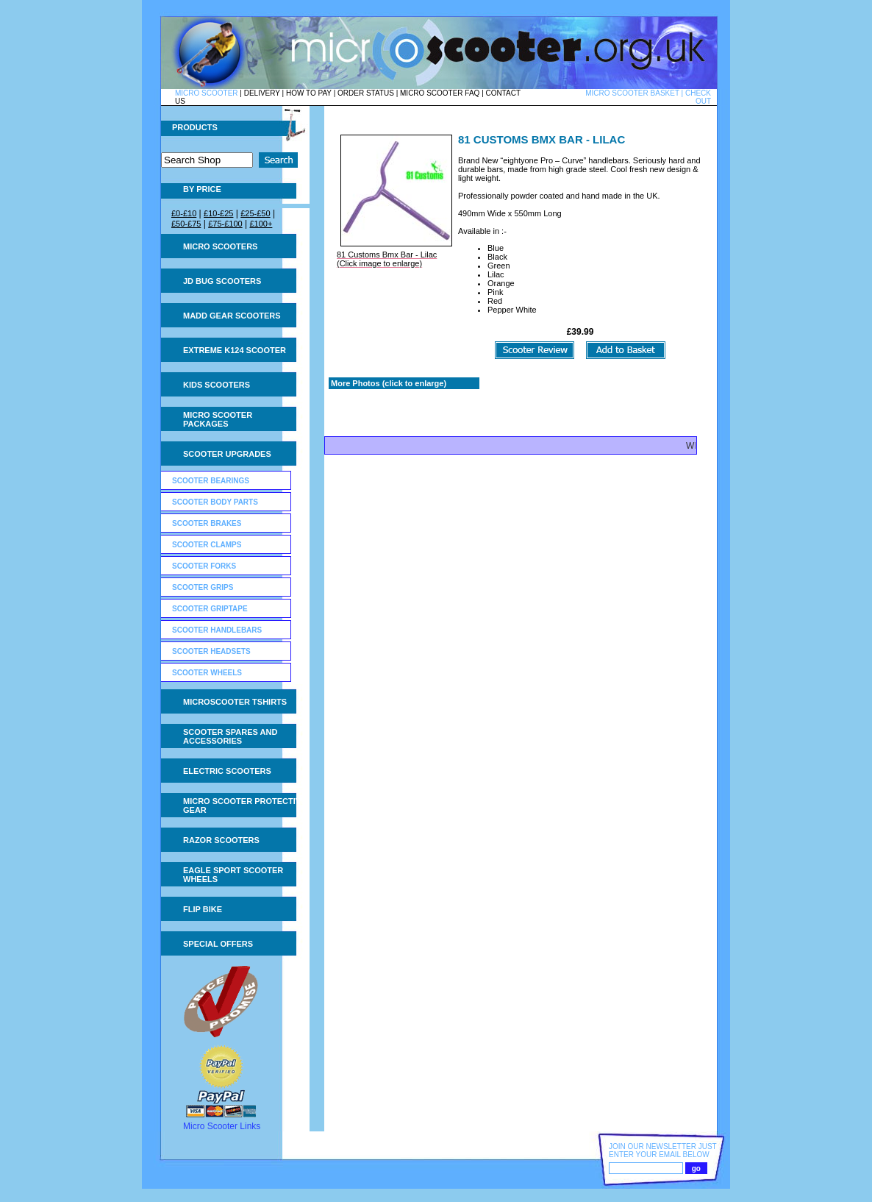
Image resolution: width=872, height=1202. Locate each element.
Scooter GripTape (210, 609)
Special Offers (218, 943)
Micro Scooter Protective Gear (244, 805)
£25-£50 (255, 213)
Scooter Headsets (211, 651)
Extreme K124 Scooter (234, 350)
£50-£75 (186, 223)
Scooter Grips (202, 587)
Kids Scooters (216, 384)
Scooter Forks (204, 566)
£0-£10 (183, 213)
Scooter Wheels (207, 673)
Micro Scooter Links (221, 1126)
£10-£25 (218, 213)
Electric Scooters (227, 771)
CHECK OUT (698, 97)
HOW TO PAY (309, 93)
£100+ (260, 223)
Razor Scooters (221, 840)
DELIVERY (262, 93)
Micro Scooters (220, 246)
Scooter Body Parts (215, 502)
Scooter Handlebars (217, 630)
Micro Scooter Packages (217, 419)
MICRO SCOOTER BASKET (632, 93)
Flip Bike (202, 909)
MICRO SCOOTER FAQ (439, 93)
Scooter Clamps (206, 545)
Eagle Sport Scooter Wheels (233, 874)
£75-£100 (225, 223)
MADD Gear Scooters (232, 315)
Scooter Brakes (206, 523)
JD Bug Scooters (222, 281)
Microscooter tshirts (235, 701)
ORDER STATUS (365, 93)
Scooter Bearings (210, 481)
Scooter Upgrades (227, 453)
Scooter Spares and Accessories (230, 736)
